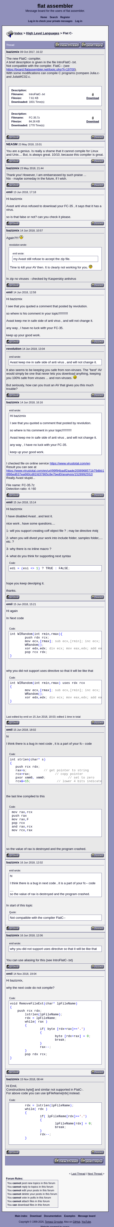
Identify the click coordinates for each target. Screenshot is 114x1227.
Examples (70, 1216)
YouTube (86, 1221)
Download (36, 1216)
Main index (21, 1216)
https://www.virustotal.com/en (70, 463)
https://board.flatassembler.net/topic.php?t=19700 (40, 69)
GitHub (76, 1221)
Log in (78, 21)
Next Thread (95, 1173)
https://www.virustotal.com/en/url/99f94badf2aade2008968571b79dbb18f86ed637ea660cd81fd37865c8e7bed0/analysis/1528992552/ (55, 472)
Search (54, 17)
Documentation (53, 1216)
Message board (86, 1216)
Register (65, 17)
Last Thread (78, 1173)
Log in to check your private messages (50, 21)
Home (43, 17)
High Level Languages (42, 33)
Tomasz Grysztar (54, 1221)
